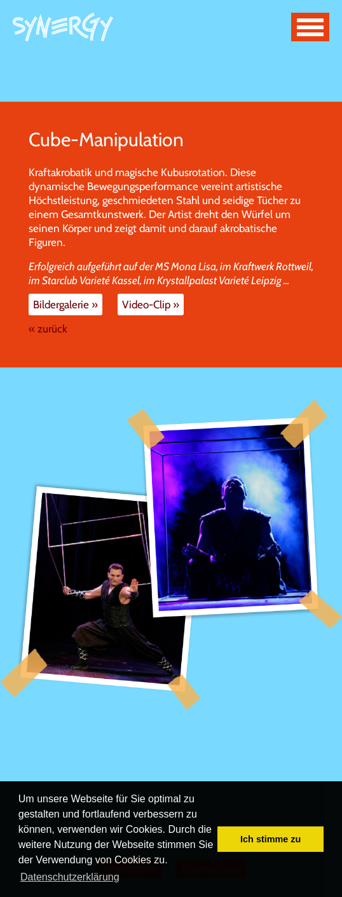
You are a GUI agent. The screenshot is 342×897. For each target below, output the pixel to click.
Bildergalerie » (65, 304)
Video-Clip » (150, 304)
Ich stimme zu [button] (270, 839)
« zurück (48, 328)
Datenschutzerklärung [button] (70, 877)
